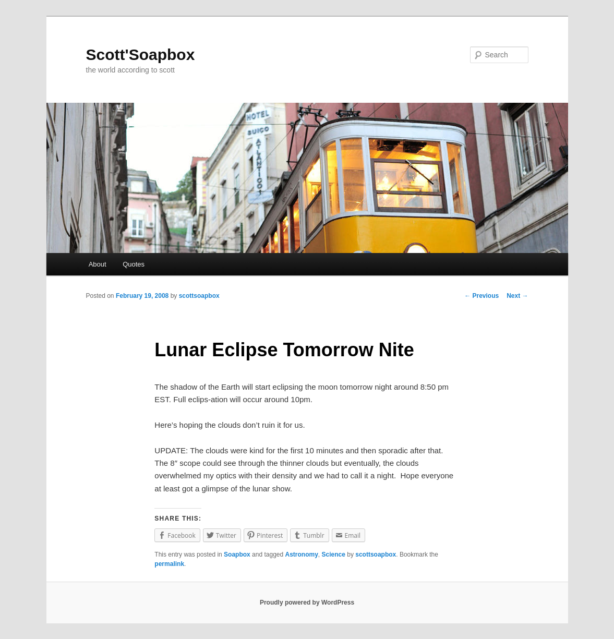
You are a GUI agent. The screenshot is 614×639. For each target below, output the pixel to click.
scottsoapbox (199, 295)
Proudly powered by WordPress (307, 602)
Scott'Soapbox (140, 54)
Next (517, 295)
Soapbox (237, 554)
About (97, 264)
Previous (481, 295)
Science (333, 554)
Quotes (134, 264)
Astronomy (301, 554)
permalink (169, 564)
